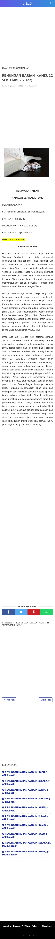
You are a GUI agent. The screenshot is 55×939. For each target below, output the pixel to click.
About (6, 926)
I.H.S (27, 3)
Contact (16, 926)
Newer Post (9, 700)
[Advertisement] (27, 37)
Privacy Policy (31, 926)
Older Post (46, 700)
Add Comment (30, 86)
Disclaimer (47, 926)
